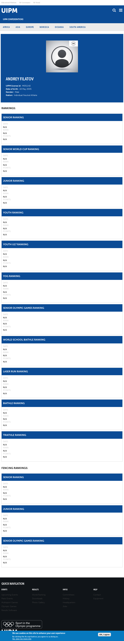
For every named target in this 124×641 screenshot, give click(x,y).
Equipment (98, 598)
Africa (6, 27)
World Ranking (38, 595)
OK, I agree (104, 634)
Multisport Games (9, 602)
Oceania (59, 27)
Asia (18, 27)
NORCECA (44, 27)
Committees (68, 595)
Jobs (65, 606)
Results (35, 589)
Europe (30, 27)
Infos (65, 589)
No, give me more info (21, 639)
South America (78, 27)
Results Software (9, 610)
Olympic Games (8, 606)
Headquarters (69, 602)
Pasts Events (7, 598)
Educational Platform (8, 3)
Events (4, 589)
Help (95, 589)
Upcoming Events (9, 595)
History (66, 598)
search (114, 10)
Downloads (37, 598)
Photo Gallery (38, 602)
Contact (97, 595)
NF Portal (36, 3)
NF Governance (24, 3)
